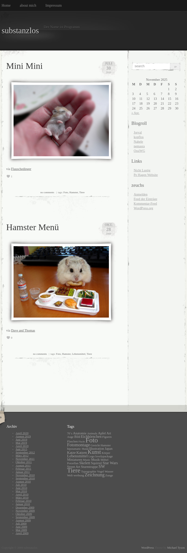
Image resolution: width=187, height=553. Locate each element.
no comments (47, 192)
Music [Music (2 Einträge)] (87, 459)
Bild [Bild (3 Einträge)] (77, 436)
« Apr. (135, 113)
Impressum (53, 5)
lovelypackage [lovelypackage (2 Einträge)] (104, 456)
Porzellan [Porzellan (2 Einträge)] (73, 463)
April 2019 (22, 446)
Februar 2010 (23, 501)
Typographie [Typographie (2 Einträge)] (88, 471)
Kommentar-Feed (145, 203)
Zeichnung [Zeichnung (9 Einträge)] (95, 474)
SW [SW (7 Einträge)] (102, 466)
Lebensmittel (78, 353)
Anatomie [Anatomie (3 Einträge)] (79, 433)
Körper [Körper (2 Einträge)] (106, 453)
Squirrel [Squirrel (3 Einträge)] (96, 463)
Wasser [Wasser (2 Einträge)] (109, 471)
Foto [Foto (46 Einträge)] (91, 440)
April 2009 (22, 533)
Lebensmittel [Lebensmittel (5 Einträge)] (77, 456)
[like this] (8, 177)
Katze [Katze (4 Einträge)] (71, 453)
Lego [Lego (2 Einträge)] (91, 456)
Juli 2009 (21, 523)
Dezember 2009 (25, 507)
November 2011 (25, 459)
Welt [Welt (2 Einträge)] (70, 475)
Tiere (82, 192)
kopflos (139, 137)
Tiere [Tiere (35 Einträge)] (73, 470)
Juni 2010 (21, 488)
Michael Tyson (176, 547)
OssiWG (139, 151)
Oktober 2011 (24, 462)
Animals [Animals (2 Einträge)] (92, 433)
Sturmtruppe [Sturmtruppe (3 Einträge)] (89, 467)
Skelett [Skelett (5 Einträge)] (84, 463)
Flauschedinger (21, 169)
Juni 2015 (21, 449)
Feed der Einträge (145, 199)
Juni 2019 (21, 439)
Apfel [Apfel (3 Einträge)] (102, 433)
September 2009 (25, 517)
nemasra (139, 146)
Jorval (138, 132)
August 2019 (23, 436)
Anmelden (140, 194)
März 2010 (22, 497)
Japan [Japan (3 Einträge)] (109, 448)
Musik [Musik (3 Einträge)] (95, 459)
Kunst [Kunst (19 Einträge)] (94, 452)
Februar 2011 (23, 468)
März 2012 (22, 455)
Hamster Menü (32, 227)
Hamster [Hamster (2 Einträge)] (106, 445)
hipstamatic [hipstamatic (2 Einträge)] (74, 448)
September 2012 (25, 452)
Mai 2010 (21, 491)
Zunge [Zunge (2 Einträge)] (109, 475)
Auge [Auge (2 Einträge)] (70, 436)
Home (6, 5)
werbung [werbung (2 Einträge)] (79, 475)
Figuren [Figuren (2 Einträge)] (107, 436)
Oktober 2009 (24, 514)
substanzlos (20, 30)
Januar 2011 (23, 472)
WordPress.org (143, 208)
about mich (28, 5)
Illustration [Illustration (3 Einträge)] (96, 448)
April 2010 (22, 494)
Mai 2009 (21, 530)
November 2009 (25, 510)
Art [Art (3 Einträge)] (109, 433)
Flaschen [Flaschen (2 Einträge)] (72, 441)
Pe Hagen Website (146, 175)
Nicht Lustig (142, 170)
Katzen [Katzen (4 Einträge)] (81, 453)
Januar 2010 (23, 504)
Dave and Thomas (23, 330)
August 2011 (23, 465)
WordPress (147, 547)
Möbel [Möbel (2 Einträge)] (104, 459)
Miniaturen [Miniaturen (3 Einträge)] (74, 459)
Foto (65, 192)
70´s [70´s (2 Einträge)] (69, 433)
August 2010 (23, 481)
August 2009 (23, 520)
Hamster (73, 192)
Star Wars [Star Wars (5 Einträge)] (110, 463)
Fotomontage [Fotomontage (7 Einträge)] (78, 444)
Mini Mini (24, 66)
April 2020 (22, 433)
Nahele (138, 141)
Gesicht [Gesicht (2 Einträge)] (95, 445)
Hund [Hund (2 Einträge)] (85, 448)
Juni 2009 (21, 526)
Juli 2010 (21, 484)
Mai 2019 (21, 442)
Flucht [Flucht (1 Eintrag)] (82, 441)
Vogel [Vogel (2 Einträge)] (100, 471)
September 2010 (25, 478)
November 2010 (25, 475)
